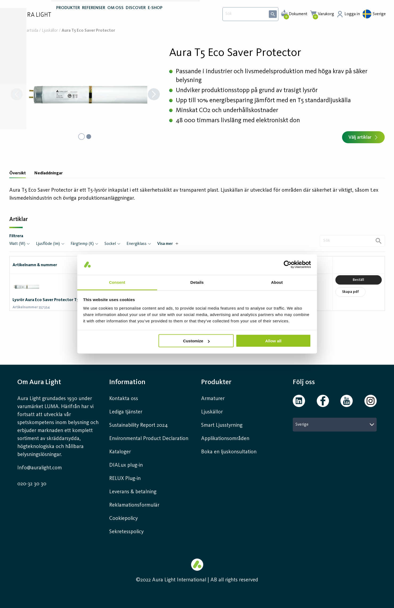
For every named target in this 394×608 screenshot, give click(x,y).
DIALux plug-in (126, 465)
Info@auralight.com (39, 468)
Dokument (298, 14)
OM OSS (115, 15)
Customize (196, 341)
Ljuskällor (50, 30)
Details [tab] (197, 282)
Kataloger (120, 452)
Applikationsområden (225, 438)
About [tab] (277, 282)
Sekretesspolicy (126, 532)
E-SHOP (155, 15)
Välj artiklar (363, 137)
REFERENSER (93, 15)
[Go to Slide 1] (81, 136)
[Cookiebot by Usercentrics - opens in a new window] (287, 265)
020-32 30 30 (31, 484)
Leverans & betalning (132, 492)
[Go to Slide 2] (89, 136)
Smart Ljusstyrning (221, 425)
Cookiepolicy (123, 518)
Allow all (273, 341)
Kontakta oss (123, 398)
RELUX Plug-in (125, 478)
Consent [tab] (117, 282)
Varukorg (326, 14)
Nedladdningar (48, 173)
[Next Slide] (154, 95)
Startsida (30, 30)
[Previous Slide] (16, 95)
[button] (85, 94)
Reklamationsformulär (134, 505)
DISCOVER (136, 15)
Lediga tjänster (125, 412)
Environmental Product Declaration (148, 438)
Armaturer (213, 398)
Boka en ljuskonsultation (229, 452)
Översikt (17, 173)
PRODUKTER (68, 15)
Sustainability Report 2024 (138, 425)
